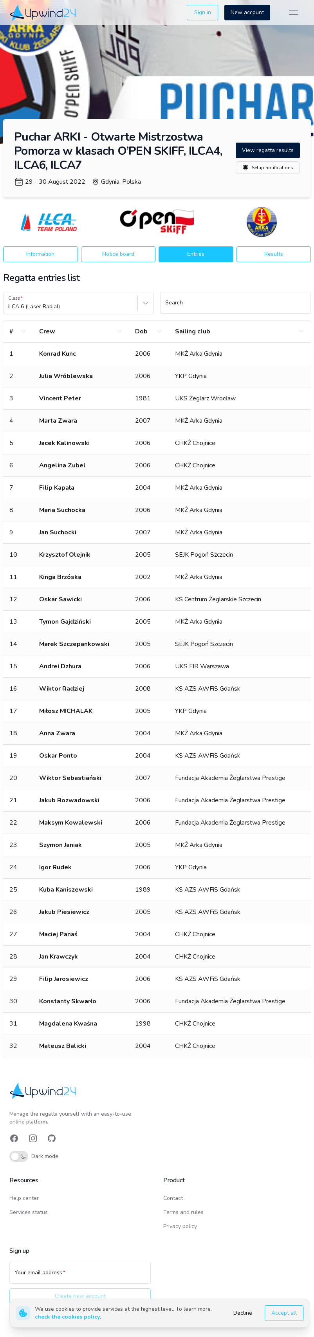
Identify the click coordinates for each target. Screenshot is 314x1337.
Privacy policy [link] (180, 1226)
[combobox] (9, 307)
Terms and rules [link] (183, 1212)
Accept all (284, 1313)
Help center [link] (24, 1198)
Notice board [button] (118, 254)
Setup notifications (267, 168)
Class (14, 298)
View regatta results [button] (268, 150)
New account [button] (247, 12)
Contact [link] (173, 1198)
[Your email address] (80, 1276)
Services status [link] (28, 1212)
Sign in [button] (202, 12)
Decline (242, 1313)
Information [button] (40, 254)
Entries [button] (195, 254)
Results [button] (273, 254)
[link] (43, 12)
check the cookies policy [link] (67, 1317)
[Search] (235, 306)
